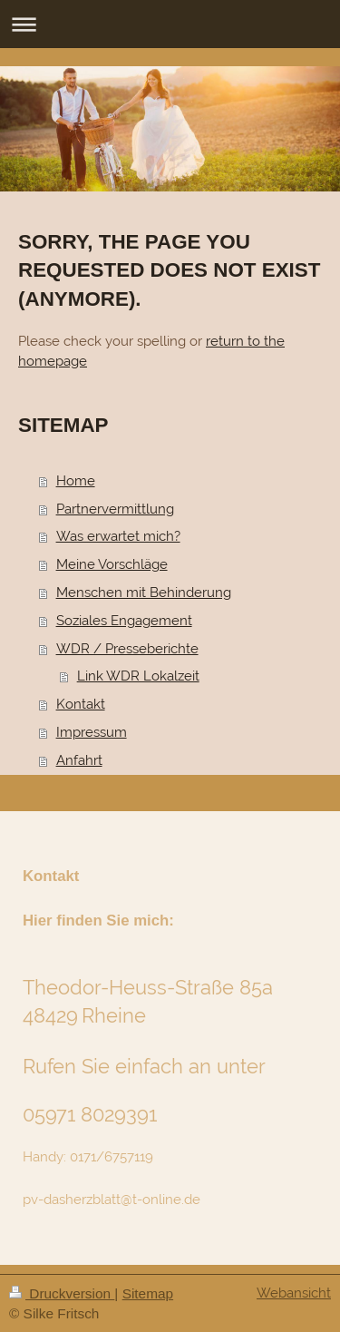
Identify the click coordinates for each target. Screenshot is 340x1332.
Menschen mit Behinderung (143, 592)
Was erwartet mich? (118, 536)
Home (75, 481)
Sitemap (147, 1293)
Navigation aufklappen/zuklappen (170, 24)
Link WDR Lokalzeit (138, 676)
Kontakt (80, 704)
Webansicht (294, 1293)
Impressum (91, 732)
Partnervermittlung (115, 509)
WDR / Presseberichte (127, 649)
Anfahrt (79, 760)
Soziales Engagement (124, 620)
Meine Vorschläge (112, 564)
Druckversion (61, 1293)
